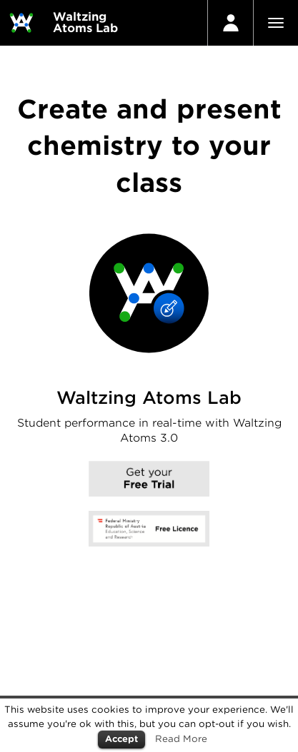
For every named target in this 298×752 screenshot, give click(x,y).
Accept (121, 738)
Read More (181, 738)
